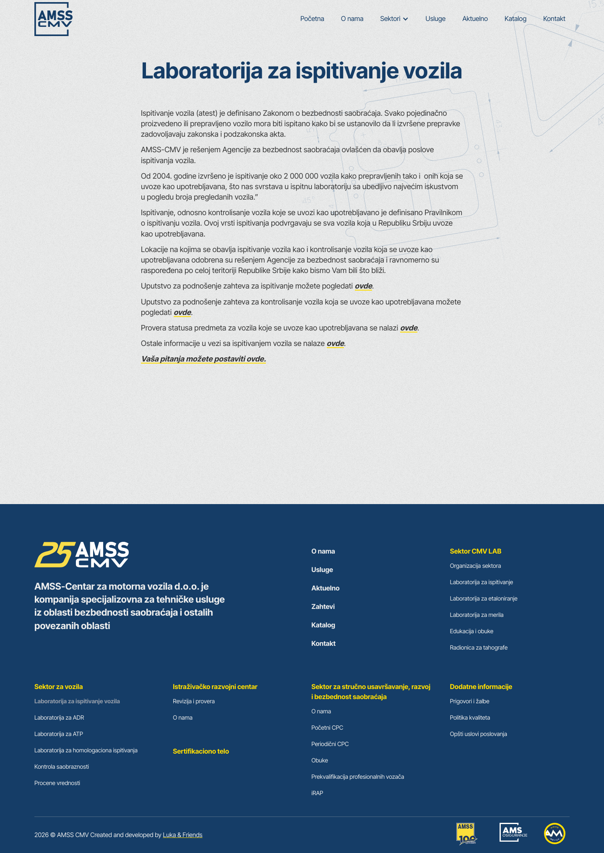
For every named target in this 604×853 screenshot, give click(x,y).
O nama (352, 18)
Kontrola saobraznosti (61, 766)
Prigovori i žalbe (469, 701)
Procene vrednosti (57, 783)
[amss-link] (467, 835)
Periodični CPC (330, 744)
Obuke (320, 760)
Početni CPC (328, 727)
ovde (363, 286)
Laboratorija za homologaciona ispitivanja (86, 750)
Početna (312, 18)
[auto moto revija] (554, 835)
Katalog (515, 18)
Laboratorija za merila (477, 615)
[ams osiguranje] (513, 835)
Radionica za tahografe (479, 647)
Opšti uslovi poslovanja (478, 734)
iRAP (317, 793)
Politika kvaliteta (470, 717)
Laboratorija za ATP (58, 734)
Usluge (436, 18)
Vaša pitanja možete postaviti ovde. (203, 359)
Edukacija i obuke (471, 631)
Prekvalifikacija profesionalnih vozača (358, 776)
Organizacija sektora (475, 566)
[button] (394, 19)
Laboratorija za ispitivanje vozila (77, 701)
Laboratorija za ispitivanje (481, 582)
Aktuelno (475, 18)
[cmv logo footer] (132, 555)
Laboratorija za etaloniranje (484, 598)
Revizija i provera (194, 701)
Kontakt (554, 18)
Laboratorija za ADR (59, 717)
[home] (53, 19)
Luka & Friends (182, 835)
